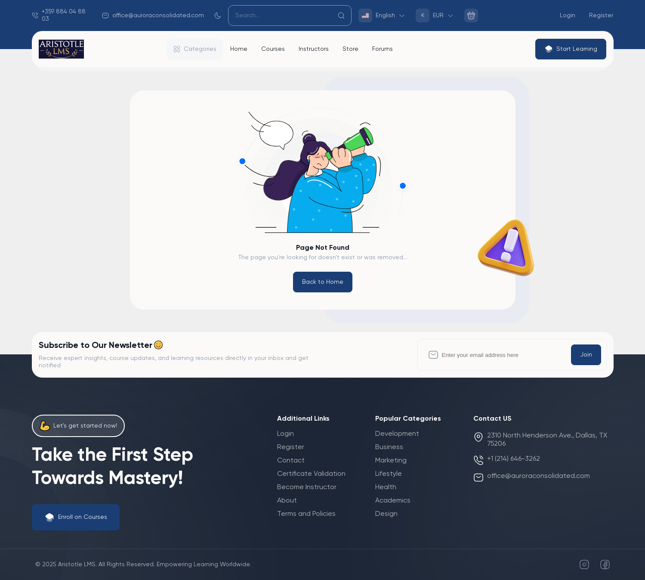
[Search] (290, 15)
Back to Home (322, 282)
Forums (382, 49)
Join (586, 355)
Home (238, 49)
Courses (273, 49)
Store (350, 49)
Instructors (314, 49)
